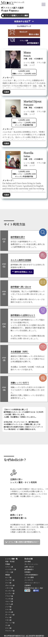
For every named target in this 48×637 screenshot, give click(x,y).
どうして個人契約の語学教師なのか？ (23, 542)
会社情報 (27, 561)
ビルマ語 (8, 628)
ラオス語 (8, 620)
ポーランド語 (9, 615)
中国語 (7, 564)
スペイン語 (9, 567)
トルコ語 (8, 609)
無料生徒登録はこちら (22, 271)
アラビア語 (9, 596)
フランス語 (9, 572)
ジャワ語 (8, 607)
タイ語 (7, 625)
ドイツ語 (8, 583)
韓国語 (7, 575)
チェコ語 (8, 617)
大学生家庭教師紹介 (31, 575)
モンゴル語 (9, 612)
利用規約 (27, 572)
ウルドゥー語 (9, 631)
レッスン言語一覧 (11, 559)
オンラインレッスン (31, 564)
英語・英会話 (9, 561)
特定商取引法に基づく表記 (33, 588)
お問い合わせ (29, 567)
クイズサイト (28, 580)
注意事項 (27, 585)
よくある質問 (29, 577)
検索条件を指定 (22, 21)
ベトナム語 (9, 604)
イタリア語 (9, 588)
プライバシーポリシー (32, 583)
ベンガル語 (9, 599)
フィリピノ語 (9, 580)
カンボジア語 (9, 591)
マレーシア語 (9, 623)
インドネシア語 (10, 569)
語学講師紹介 (29, 569)
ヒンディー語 (9, 593)
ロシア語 (8, 577)
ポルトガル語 (9, 585)
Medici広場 (28, 559)
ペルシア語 (9, 601)
